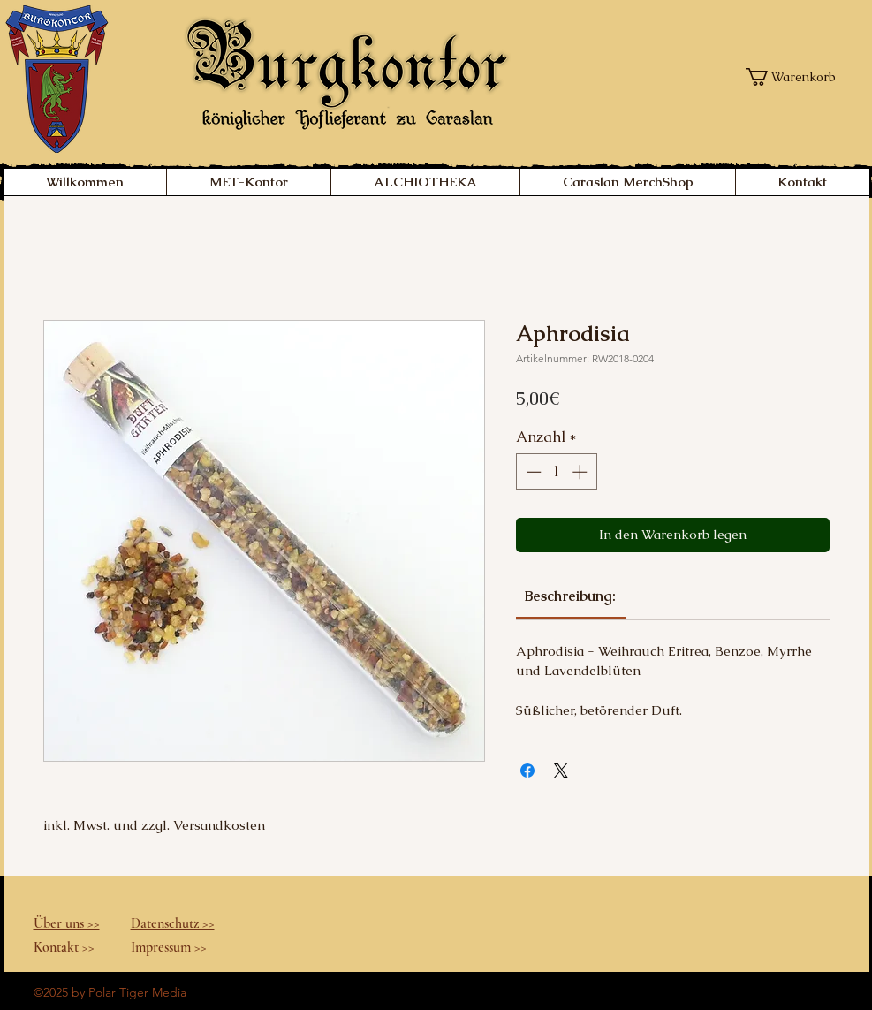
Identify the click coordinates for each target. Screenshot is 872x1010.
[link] (570, 596)
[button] (795, 77)
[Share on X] (561, 770)
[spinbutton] (556, 472)
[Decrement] (532, 472)
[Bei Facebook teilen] (527, 770)
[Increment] (581, 472)
